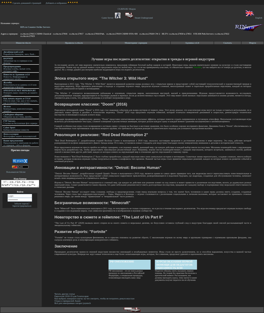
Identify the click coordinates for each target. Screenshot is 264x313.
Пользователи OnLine (16, 172)
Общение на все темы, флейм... (18, 115)
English (253, 18)
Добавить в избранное (56, 3)
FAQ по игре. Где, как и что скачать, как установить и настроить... (20, 100)
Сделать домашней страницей (21, 3)
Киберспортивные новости (16, 128)
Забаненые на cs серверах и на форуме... (17, 60)
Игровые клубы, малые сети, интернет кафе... (17, 68)
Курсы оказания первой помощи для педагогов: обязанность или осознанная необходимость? (175, 265)
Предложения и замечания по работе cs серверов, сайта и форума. (20, 142)
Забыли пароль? (21, 205)
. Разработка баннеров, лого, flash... (19, 53)
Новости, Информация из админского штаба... (16, 76)
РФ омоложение (122, 261)
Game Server (111, 18)
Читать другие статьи (65, 294)
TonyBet (198, 67)
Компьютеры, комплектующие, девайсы (18, 108)
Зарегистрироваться (21, 207)
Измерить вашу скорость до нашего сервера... (20, 92)
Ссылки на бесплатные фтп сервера (20, 122)
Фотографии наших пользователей (19, 135)
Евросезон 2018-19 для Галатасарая (72, 296)
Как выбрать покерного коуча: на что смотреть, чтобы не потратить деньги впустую (95, 298)
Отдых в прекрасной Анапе (68, 301)
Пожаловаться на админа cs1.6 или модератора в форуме (19, 84)
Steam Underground (138, 18)
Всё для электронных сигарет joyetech (73, 303)
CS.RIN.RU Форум (127, 9)
